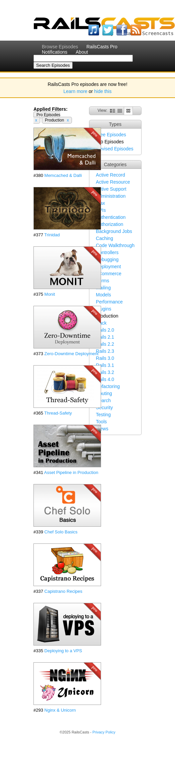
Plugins (103, 309)
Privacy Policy (103, 732)
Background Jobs (114, 231)
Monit (50, 294)
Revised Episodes (115, 148)
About (82, 52)
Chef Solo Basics (61, 531)
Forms (102, 280)
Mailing (103, 287)
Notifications (54, 52)
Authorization (109, 224)
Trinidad (52, 234)
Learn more (76, 91)
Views (102, 428)
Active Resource (113, 182)
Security (104, 407)
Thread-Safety (58, 413)
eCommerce (108, 273)
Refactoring (108, 386)
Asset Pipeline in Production (71, 472)
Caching (104, 238)
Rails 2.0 (105, 330)
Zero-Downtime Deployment (72, 353)
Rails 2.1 (105, 337)
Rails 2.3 (105, 351)
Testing (103, 414)
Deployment (108, 266)
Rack (101, 323)
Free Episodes (111, 134)
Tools (101, 421)
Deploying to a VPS (63, 650)
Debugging (107, 259)
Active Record (110, 175)
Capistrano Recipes (63, 591)
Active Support (111, 189)
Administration (111, 196)
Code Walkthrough (115, 245)
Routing (104, 393)
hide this (102, 91)
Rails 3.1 (105, 365)
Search (103, 400)
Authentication (111, 217)
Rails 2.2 (105, 344)
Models (103, 294)
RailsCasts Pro (101, 46)
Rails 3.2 (105, 372)
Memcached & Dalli (63, 175)
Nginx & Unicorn (60, 710)
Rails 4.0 (105, 379)
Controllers (107, 252)
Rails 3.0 (105, 358)
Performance (109, 301)
